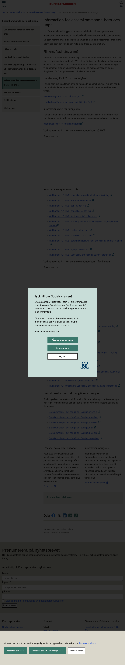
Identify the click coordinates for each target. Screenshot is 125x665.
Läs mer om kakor (88, 643)
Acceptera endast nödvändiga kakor (49, 650)
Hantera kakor (79, 650)
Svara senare (62, 348)
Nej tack (62, 356)
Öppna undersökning (62, 340)
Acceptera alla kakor (16, 650)
